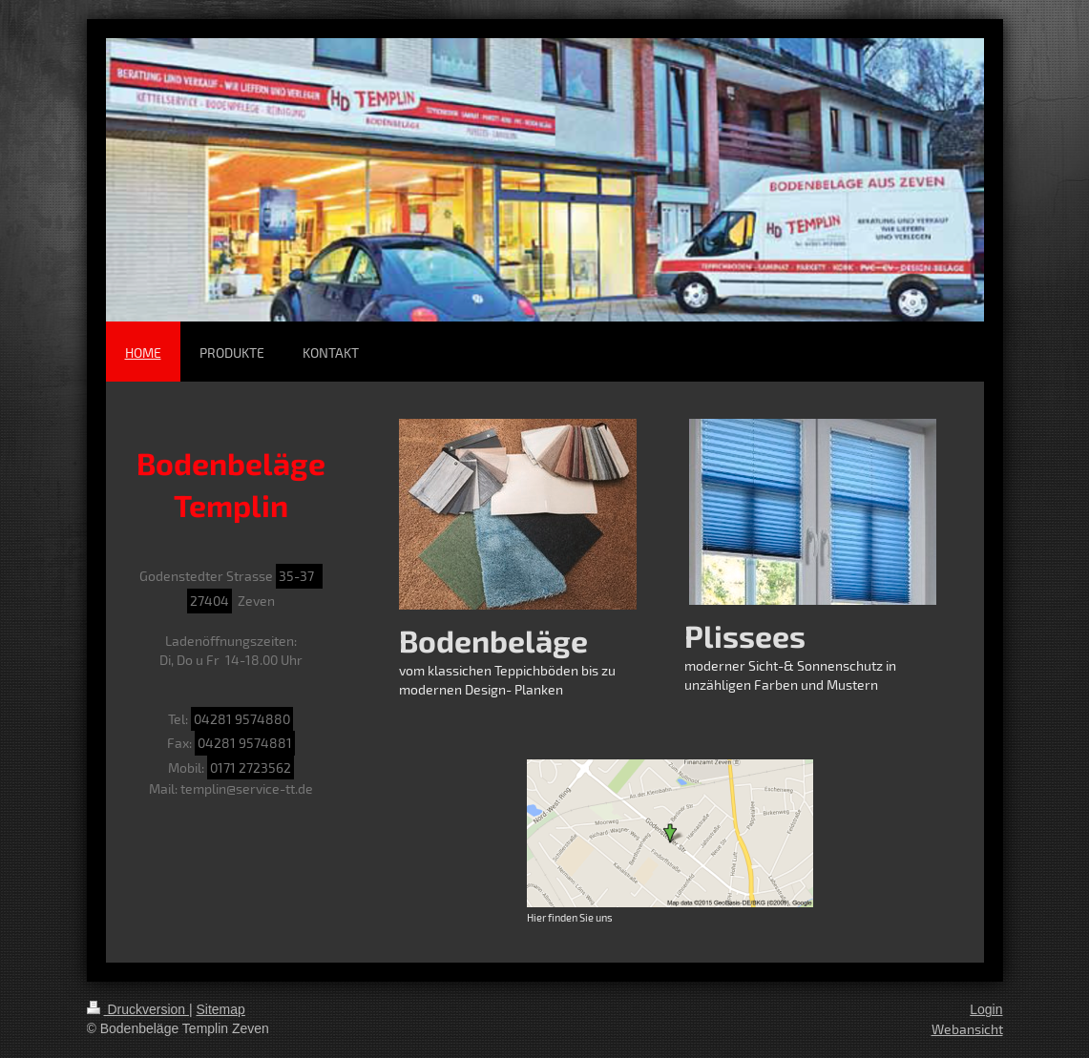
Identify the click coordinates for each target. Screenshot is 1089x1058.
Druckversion (138, 1009)
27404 (209, 600)
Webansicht (967, 1029)
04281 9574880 (242, 719)
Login (986, 1009)
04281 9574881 (245, 743)
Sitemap (221, 1009)
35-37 (299, 576)
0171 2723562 (250, 767)
